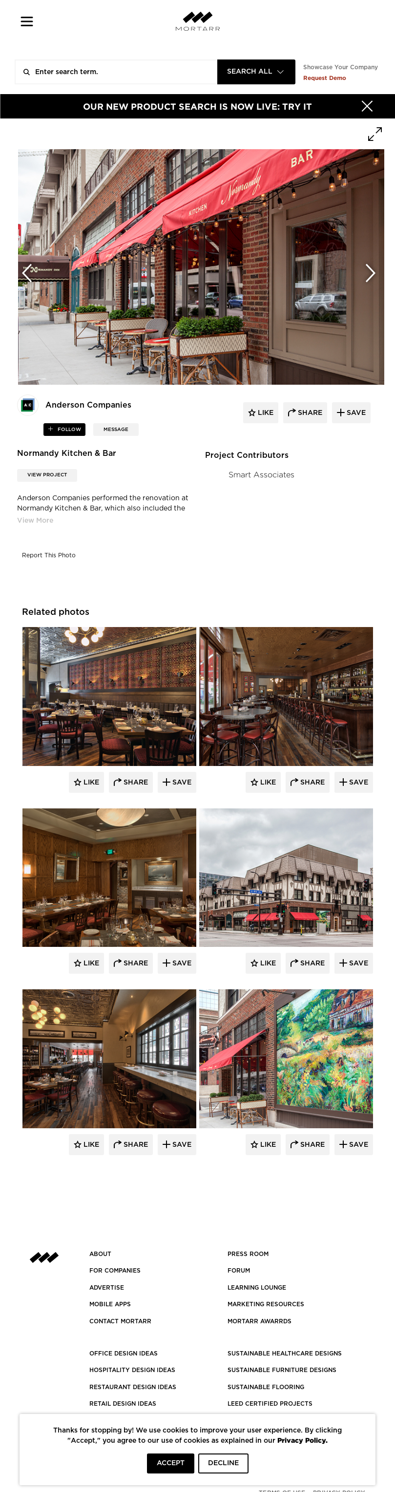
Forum (239, 1271)
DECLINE (223, 1463)
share (309, 413)
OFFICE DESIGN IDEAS (123, 1353)
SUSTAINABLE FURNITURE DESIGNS (282, 1370)
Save (180, 782)
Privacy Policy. (302, 1440)
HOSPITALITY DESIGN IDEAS (132, 1370)
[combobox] (256, 71)
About (100, 1254)
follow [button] (68, 429)
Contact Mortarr (120, 1321)
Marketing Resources (266, 1304)
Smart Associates (261, 475)
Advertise (106, 1288)
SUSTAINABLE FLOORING (266, 1387)
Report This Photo (49, 555)
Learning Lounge (257, 1288)
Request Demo (324, 78)
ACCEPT (171, 1463)
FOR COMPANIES (115, 1271)
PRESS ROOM (248, 1254)
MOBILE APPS (110, 1304)
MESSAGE (116, 429)
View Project (47, 474)
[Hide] (367, 106)
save (355, 413)
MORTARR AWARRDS (259, 1321)
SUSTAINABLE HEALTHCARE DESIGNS (285, 1353)
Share (135, 782)
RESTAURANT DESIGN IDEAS (132, 1387)
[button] (27, 21)
